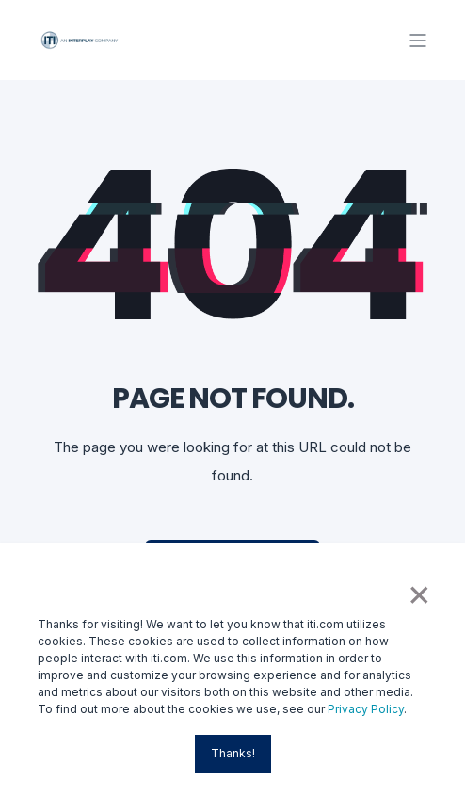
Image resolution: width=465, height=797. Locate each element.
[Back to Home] (80, 39)
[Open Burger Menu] (418, 40)
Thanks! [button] (233, 753)
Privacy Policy (366, 709)
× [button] (418, 592)
